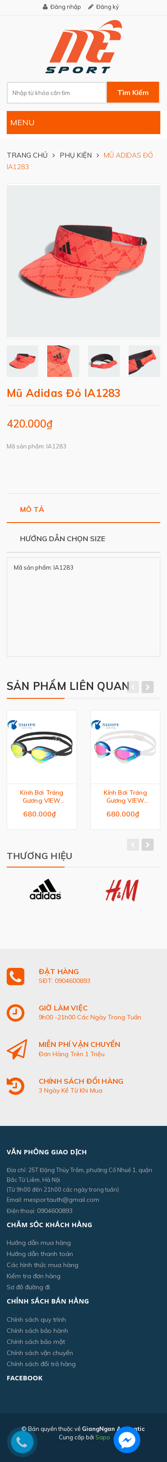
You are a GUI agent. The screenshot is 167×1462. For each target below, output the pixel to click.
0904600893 (55, 1211)
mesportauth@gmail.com (61, 1200)
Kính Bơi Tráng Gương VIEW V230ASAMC (41, 796)
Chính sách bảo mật (36, 1342)
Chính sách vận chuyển (40, 1353)
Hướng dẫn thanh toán (40, 1254)
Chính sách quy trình (36, 1319)
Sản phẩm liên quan (68, 686)
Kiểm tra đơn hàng (34, 1276)
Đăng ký (107, 6)
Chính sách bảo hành (37, 1331)
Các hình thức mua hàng (42, 1265)
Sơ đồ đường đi (28, 1287)
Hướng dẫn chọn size (62, 538)
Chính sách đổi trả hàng (41, 1364)
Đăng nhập (65, 6)
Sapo (102, 1437)
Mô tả (32, 509)
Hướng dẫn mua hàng (39, 1243)
